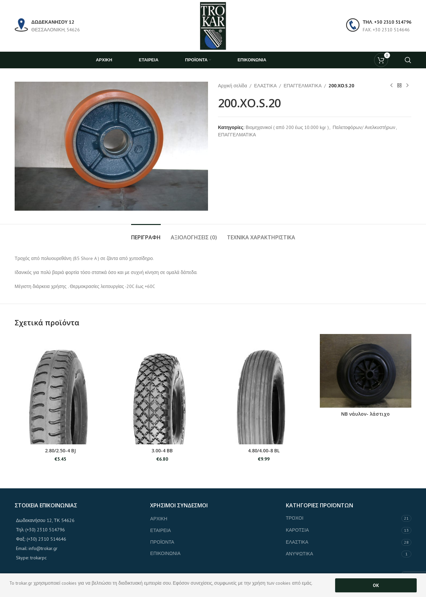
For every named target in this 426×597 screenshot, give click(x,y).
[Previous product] (391, 86)
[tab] (146, 234)
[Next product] (407, 86)
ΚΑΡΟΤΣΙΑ (297, 530)
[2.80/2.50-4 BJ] (60, 389)
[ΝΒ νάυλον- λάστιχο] (366, 370)
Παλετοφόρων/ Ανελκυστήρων (363, 127)
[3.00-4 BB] (162, 389)
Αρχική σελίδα (232, 86)
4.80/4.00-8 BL (264, 450)
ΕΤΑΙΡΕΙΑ (160, 530)
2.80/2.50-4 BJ (60, 450)
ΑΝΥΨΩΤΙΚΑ (299, 554)
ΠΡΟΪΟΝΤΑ (162, 542)
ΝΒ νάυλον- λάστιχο (365, 414)
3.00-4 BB (162, 450)
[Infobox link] (47, 25)
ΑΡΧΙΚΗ (158, 519)
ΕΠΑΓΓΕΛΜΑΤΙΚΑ (302, 86)
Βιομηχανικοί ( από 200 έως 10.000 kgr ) (287, 127)
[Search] (408, 60)
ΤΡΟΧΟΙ (295, 518)
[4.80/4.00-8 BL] (264, 389)
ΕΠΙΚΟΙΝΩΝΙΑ (165, 553)
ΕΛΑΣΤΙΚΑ (265, 86)
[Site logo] (213, 25)
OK (376, 585)
